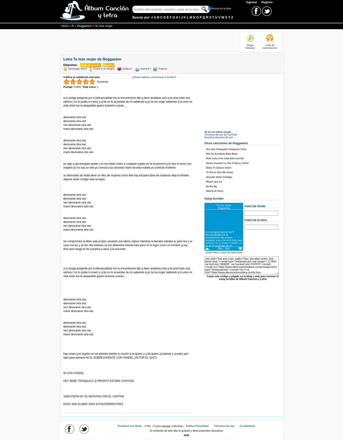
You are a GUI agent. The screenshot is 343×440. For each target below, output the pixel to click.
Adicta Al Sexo (214, 191)
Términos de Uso (224, 426)
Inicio (64, 26)
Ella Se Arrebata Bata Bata (221, 153)
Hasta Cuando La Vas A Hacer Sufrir (227, 163)
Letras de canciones (231, 252)
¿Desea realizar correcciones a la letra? (154, 77)
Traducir (162, 68)
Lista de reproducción (270, 46)
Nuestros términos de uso (218, 137)
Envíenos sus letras (130, 426)
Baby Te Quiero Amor (218, 167)
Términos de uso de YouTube (220, 134)
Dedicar (126, 68)
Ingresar (252, 2)
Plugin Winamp (250, 46)
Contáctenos (247, 426)
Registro (267, 2)
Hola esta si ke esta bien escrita (225, 158)
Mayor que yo (214, 181)
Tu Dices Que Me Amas (219, 172)
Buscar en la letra (221, 8)
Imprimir (145, 68)
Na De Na (211, 186)
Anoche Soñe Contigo (219, 177)
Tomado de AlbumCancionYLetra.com (82, 400)
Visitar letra (211, 252)
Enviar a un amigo (103, 68)
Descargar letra (76, 68)
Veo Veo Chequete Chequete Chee (226, 149)
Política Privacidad (197, 426)
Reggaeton (84, 26)
